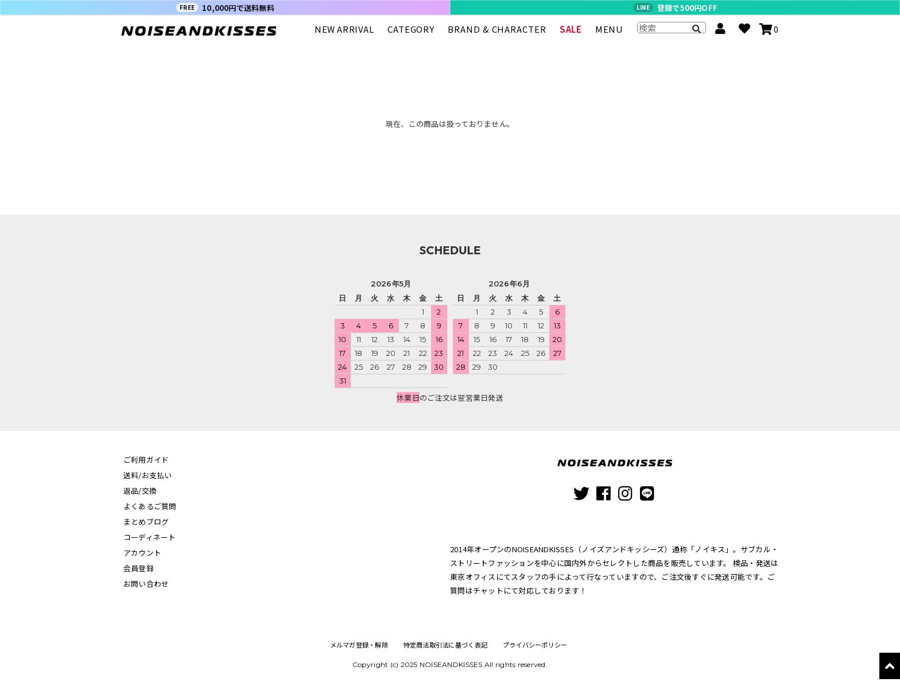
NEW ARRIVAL (344, 34)
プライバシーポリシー (536, 645)
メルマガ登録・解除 (357, 645)
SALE (570, 34)
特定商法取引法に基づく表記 (445, 645)
